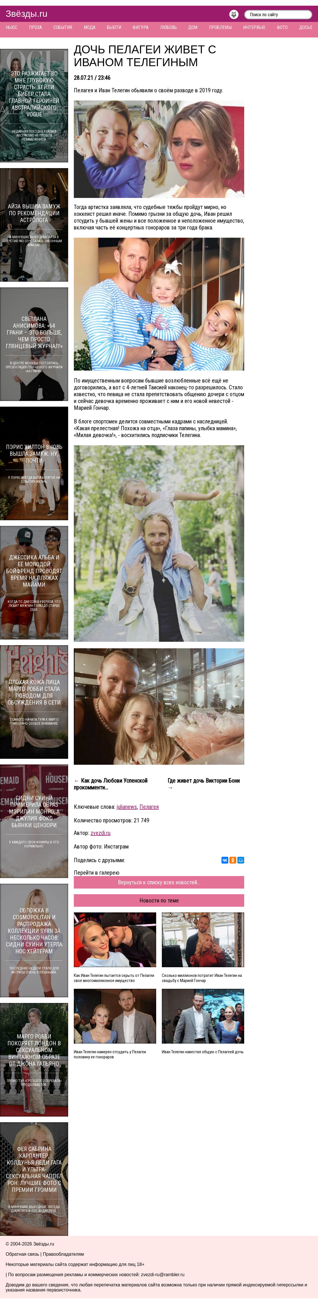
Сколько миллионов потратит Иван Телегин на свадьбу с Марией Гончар (202, 978)
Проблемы (220, 27)
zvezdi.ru (100, 832)
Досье (305, 27)
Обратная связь (22, 1254)
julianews (127, 806)
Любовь (168, 27)
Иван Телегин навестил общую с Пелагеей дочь (203, 1051)
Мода (89, 27)
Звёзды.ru (26, 14)
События (62, 27)
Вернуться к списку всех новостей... (159, 882)
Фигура (140, 27)
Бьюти (114, 27)
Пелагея (149, 806)
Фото (282, 27)
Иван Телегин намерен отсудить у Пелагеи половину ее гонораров (110, 1054)
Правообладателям (63, 1254)
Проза (35, 27)
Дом (192, 27)
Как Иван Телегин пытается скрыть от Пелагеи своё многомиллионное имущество (114, 978)
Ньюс (11, 27)
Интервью (254, 27)
